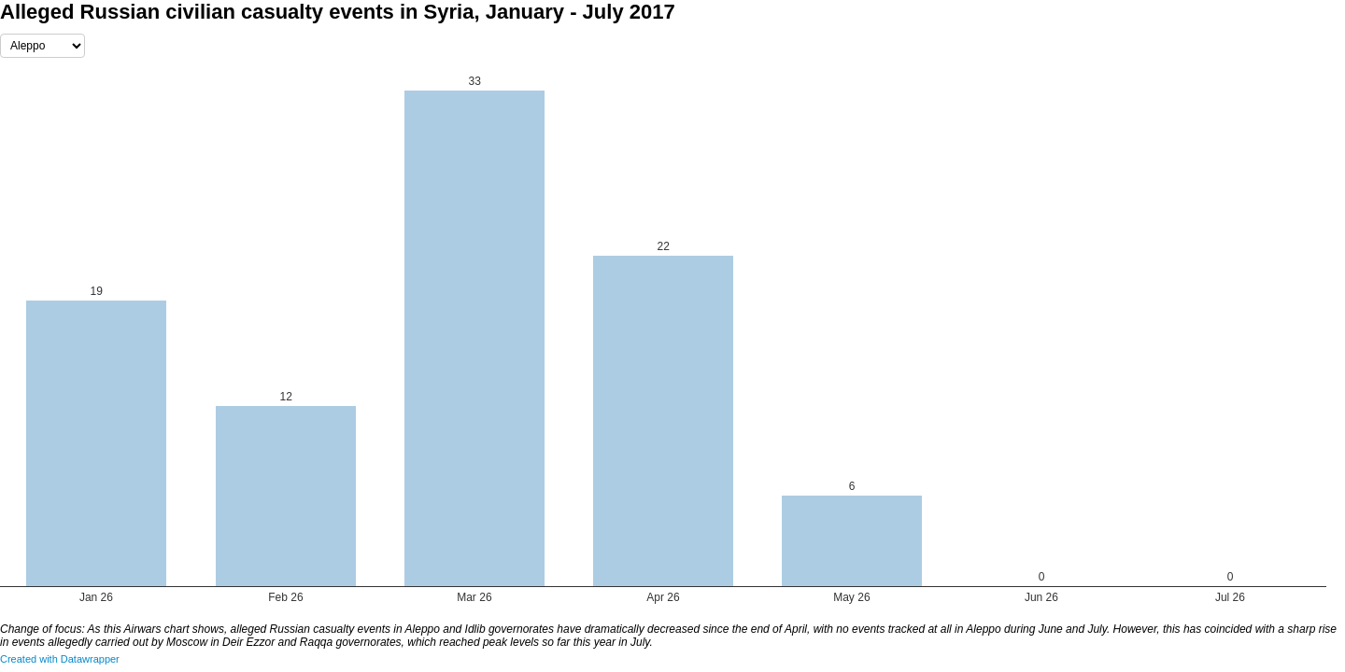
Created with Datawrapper (60, 659)
